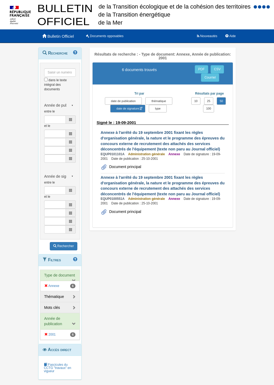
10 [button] (195, 101)
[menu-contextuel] (46, 79)
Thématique (54, 296)
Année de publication (53, 321)
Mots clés (52, 307)
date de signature (127, 108)
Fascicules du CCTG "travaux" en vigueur (57, 368)
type (158, 108)
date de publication (123, 101)
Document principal (124, 167)
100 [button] (208, 108)
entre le (49, 111)
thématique (158, 101)
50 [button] (221, 101)
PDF (201, 69)
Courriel (210, 77)
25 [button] (208, 101)
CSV (217, 69)
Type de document (59, 275)
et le (47, 126)
